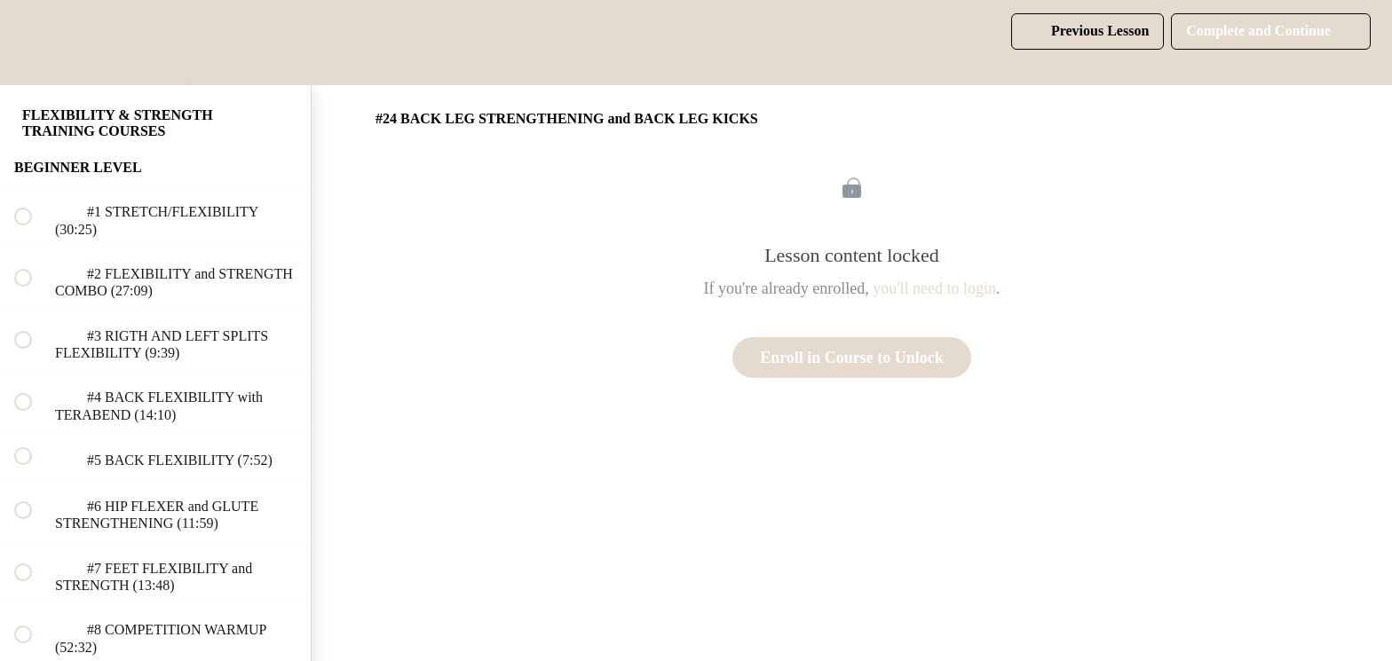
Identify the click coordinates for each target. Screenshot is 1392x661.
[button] (33, 42)
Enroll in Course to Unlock (852, 357)
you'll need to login (934, 288)
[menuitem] (155, 42)
